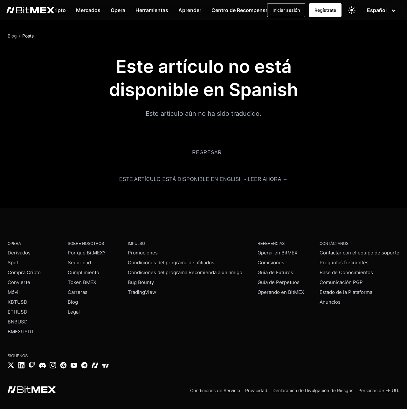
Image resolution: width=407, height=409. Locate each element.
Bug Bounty (141, 281)
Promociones (143, 251)
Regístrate (325, 10)
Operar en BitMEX (278, 251)
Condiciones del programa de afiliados (171, 261)
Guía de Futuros (275, 271)
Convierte (19, 281)
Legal (74, 311)
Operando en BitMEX (281, 291)
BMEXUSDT (21, 330)
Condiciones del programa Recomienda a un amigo (185, 271)
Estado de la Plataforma (346, 291)
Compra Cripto (24, 271)
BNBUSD (18, 320)
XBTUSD (17, 301)
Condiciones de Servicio (215, 389)
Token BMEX (82, 281)
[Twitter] (11, 365)
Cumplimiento (83, 271)
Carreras (77, 291)
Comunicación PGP (341, 281)
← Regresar (203, 152)
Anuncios (330, 301)
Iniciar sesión (286, 10)
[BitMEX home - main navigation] (30, 10)
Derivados (19, 251)
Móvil (14, 291)
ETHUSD (17, 311)
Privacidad (256, 389)
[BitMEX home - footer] (32, 389)
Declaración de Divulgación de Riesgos (312, 389)
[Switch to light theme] (351, 10)
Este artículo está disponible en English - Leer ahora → (203, 178)
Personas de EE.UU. (378, 389)
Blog (73, 301)
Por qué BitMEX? (87, 251)
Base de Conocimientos (346, 271)
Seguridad (79, 261)
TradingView (142, 291)
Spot (13, 261)
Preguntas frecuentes (344, 261)
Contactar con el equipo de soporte (359, 251)
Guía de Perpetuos (279, 281)
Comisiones (271, 261)
